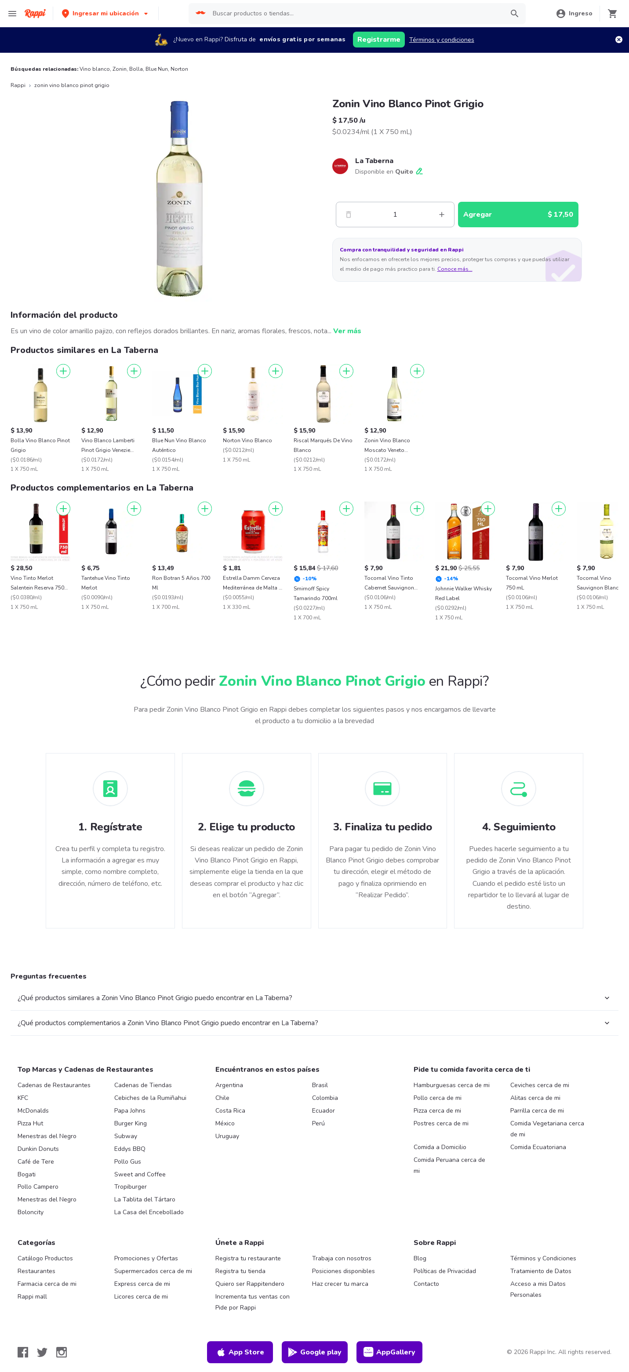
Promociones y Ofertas (146, 1258)
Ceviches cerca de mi (539, 1085)
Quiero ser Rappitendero (249, 1284)
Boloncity (31, 1212)
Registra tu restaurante (248, 1258)
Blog (420, 1258)
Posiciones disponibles (343, 1271)
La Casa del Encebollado (149, 1212)
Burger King (130, 1123)
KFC (23, 1098)
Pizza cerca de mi (437, 1110)
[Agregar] (63, 371)
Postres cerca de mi (441, 1123)
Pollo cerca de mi (438, 1098)
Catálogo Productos (45, 1258)
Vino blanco (95, 69)
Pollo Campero (38, 1187)
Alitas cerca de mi (535, 1098)
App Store (240, 1352)
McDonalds (33, 1110)
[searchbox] (355, 13)
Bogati (27, 1174)
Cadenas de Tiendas (143, 1085)
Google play (314, 1352)
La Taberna (374, 161)
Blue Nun (156, 69)
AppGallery (389, 1352)
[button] (105, 13)
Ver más (347, 331)
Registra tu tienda (240, 1271)
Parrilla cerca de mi (537, 1110)
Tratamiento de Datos (540, 1271)
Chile (222, 1098)
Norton (179, 69)
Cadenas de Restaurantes (54, 1085)
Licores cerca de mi (141, 1296)
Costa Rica (230, 1110)
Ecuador (323, 1110)
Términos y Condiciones (543, 1258)
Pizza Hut (30, 1123)
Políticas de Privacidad (445, 1271)
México (225, 1123)
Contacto (426, 1284)
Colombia (325, 1098)
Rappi (18, 85)
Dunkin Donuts (38, 1149)
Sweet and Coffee (140, 1174)
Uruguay (227, 1136)
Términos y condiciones (441, 40)
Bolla (136, 69)
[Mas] (442, 214)
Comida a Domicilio (440, 1147)
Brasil (320, 1085)
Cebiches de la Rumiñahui (150, 1098)
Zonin (120, 69)
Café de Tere (36, 1161)
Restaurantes (36, 1271)
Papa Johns (129, 1110)
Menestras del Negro (47, 1136)
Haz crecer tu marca (340, 1284)
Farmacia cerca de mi (47, 1284)
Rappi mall (32, 1296)
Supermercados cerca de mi (153, 1271)
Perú (318, 1123)
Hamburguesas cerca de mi (452, 1085)
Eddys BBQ (129, 1149)
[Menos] (348, 214)
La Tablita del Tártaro (144, 1199)
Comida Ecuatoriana (538, 1147)
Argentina (229, 1085)
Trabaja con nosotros (341, 1258)
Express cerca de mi (142, 1284)
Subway (125, 1136)
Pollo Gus (127, 1161)
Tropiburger (130, 1187)
